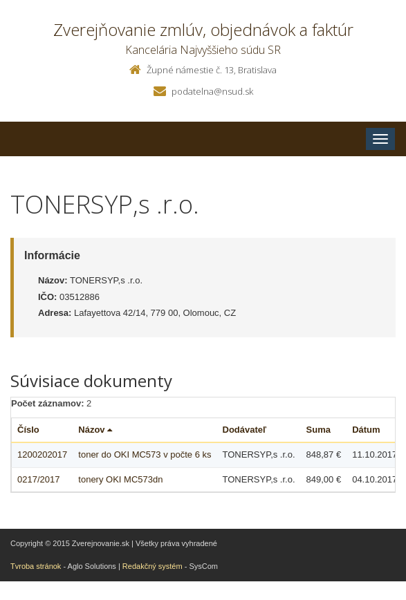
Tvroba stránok (35, 566)
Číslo (28, 429)
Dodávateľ (245, 429)
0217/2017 (38, 479)
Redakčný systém (152, 566)
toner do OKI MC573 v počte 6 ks (144, 454)
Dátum (366, 429)
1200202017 (42, 454)
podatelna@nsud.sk (212, 91)
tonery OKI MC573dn (120, 479)
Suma (318, 429)
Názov (95, 429)
